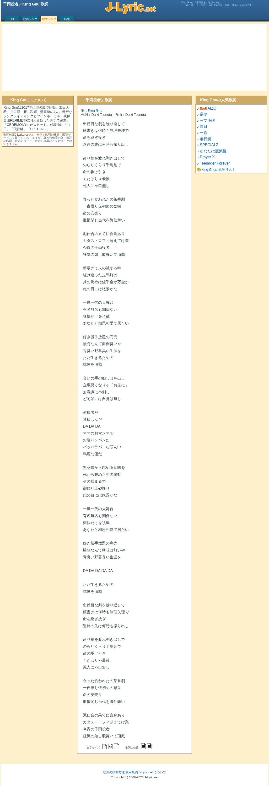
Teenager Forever (215, 163)
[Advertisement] (134, 57)
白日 (203, 126)
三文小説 (207, 120)
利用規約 (131, 772)
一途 (203, 133)
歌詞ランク (30, 19)
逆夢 (203, 114)
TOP (12, 19)
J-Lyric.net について (152, 772)
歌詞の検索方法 (114, 772)
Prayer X (207, 157)
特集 (67, 19)
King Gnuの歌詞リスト (218, 169)
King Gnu (95, 110)
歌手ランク (49, 19)
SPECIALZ (209, 145)
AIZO (211, 108)
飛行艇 (205, 139)
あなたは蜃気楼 (213, 151)
